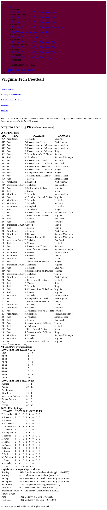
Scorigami (61, 27)
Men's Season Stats (20, 32)
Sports (9, 7)
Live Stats (16, 12)
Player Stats (39, 12)
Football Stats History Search (20, 70)
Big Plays (5, 105)
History (37, 37)
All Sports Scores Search (18, 72)
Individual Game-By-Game (12, 100)
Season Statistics (7, 89)
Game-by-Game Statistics (11, 94)
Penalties (4, 111)
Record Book (51, 12)
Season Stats (27, 12)
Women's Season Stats (40, 32)
